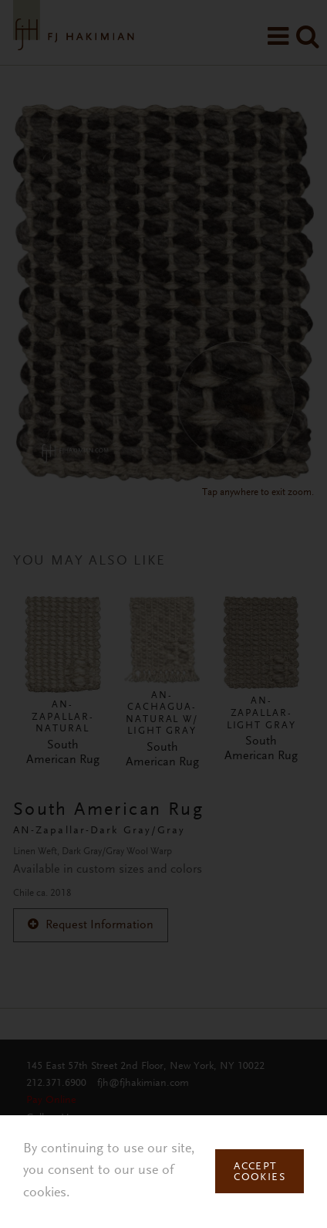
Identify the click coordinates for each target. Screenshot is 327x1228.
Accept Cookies (259, 1172)
